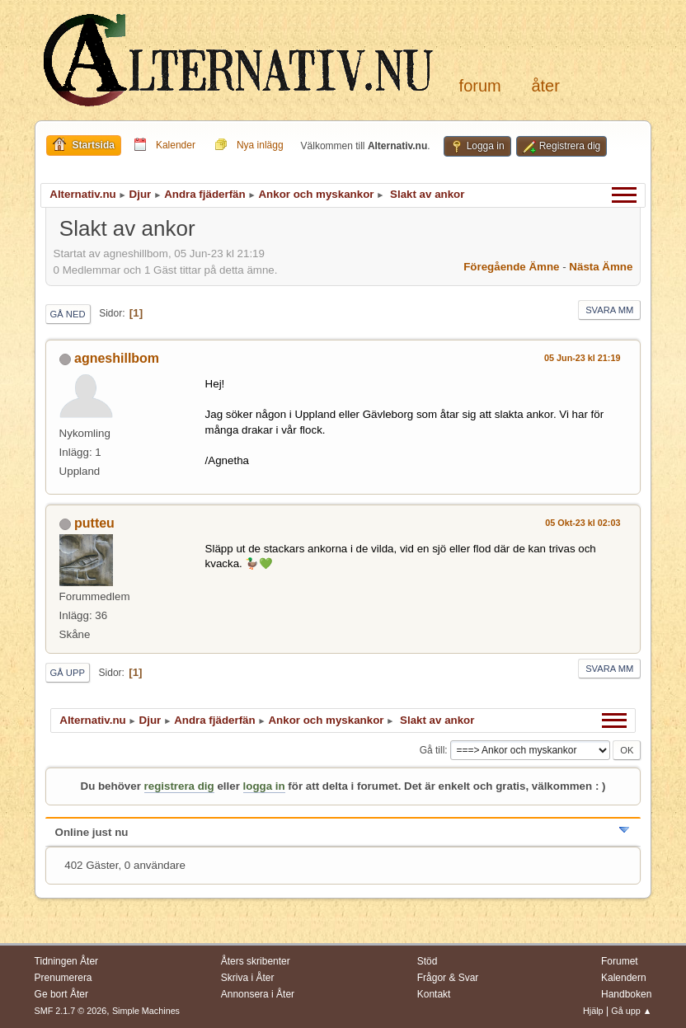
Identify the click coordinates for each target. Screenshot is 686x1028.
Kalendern (623, 977)
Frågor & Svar (448, 977)
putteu (94, 523)
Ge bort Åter (61, 994)
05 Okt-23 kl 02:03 (582, 523)
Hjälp (593, 1011)
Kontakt (434, 994)
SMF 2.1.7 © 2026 (71, 1011)
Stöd (427, 961)
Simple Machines (146, 1011)
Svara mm (609, 310)
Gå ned (68, 314)
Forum (480, 86)
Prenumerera (63, 977)
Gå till (432, 750)
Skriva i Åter (248, 977)
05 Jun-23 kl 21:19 (582, 358)
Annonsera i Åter (257, 994)
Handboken (626, 994)
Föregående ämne (511, 267)
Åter (545, 86)
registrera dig (179, 786)
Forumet (619, 961)
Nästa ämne (600, 267)
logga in (264, 786)
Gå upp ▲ (631, 1011)
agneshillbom (116, 358)
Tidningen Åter (67, 961)
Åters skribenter (255, 961)
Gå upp (67, 673)
